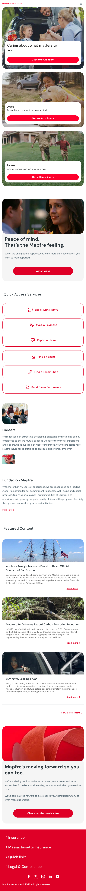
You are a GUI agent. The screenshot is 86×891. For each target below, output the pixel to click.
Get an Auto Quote (43, 118)
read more (72, 588)
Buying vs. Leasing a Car (21, 679)
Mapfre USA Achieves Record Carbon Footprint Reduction (43, 624)
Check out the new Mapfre (43, 813)
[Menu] (81, 3)
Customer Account (43, 59)
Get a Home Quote (43, 177)
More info (7, 509)
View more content (70, 712)
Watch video (43, 271)
